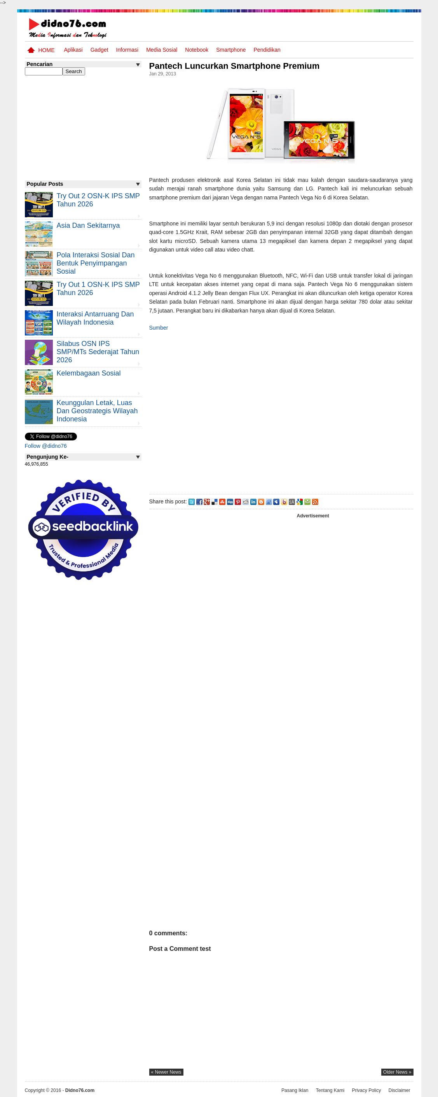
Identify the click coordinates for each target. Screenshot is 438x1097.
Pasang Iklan (294, 1090)
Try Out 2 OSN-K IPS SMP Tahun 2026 (98, 200)
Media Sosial (161, 50)
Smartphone (231, 50)
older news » (397, 1072)
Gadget (99, 50)
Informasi (127, 50)
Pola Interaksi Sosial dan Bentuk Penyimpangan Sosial (96, 263)
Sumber (158, 328)
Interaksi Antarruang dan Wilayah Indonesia (95, 318)
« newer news (166, 1072)
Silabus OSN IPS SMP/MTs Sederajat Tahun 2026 (98, 352)
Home (46, 50)
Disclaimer (399, 1090)
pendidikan (267, 50)
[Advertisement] (281, 411)
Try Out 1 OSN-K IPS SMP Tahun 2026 (98, 289)
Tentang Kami (330, 1090)
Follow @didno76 (46, 446)
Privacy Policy (366, 1090)
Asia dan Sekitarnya (88, 225)
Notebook (196, 50)
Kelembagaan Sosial (89, 373)
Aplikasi (73, 50)
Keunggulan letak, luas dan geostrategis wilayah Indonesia (97, 411)
